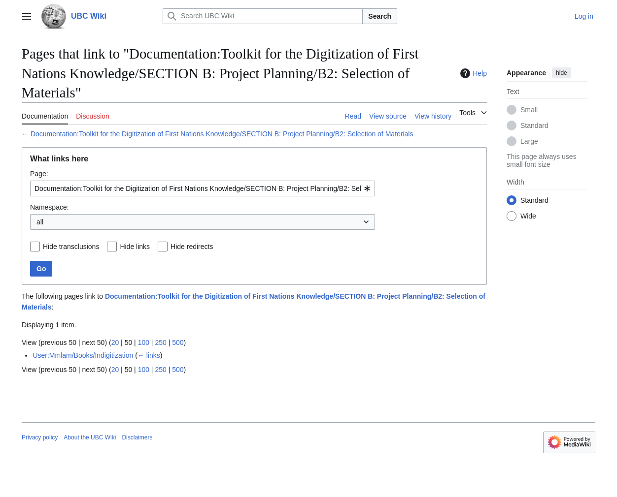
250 (160, 342)
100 (143, 342)
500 (177, 342)
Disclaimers (137, 437)
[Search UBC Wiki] (263, 16)
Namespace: (49, 207)
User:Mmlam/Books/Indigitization (83, 355)
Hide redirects (192, 246)
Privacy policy (40, 437)
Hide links (135, 246)
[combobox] (202, 188)
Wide (528, 216)
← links (148, 355)
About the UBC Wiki (90, 437)
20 (115, 342)
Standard (534, 125)
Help (472, 73)
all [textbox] (39, 222)
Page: (39, 174)
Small (529, 110)
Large (529, 141)
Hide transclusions (71, 246)
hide (561, 72)
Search (379, 16)
